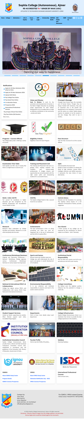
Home (3, 18)
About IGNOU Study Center (10, 375)
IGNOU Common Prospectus (10, 381)
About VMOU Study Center (37, 375)
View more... (6, 117)
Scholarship (45, 18)
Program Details (7, 378)
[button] (9, 18)
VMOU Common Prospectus (38, 381)
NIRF (64, 18)
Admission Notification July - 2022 (40, 378)
